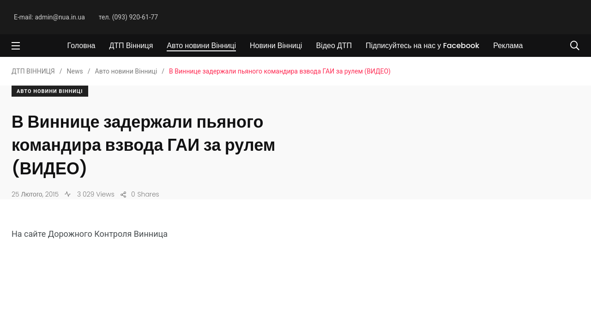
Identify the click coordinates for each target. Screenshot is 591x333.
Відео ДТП (334, 45)
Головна (81, 45)
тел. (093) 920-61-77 (128, 17)
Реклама (508, 45)
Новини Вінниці (276, 45)
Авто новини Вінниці (201, 45)
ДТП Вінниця (131, 45)
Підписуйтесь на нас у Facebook (422, 45)
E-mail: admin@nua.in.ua (49, 17)
